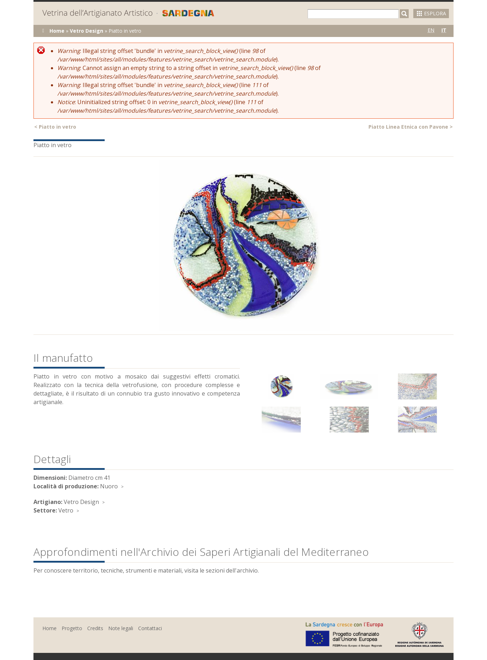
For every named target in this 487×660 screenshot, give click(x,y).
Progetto (72, 628)
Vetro (65, 510)
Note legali (120, 628)
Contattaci (150, 628)
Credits (95, 628)
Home (56, 30)
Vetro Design (86, 30)
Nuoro (109, 486)
